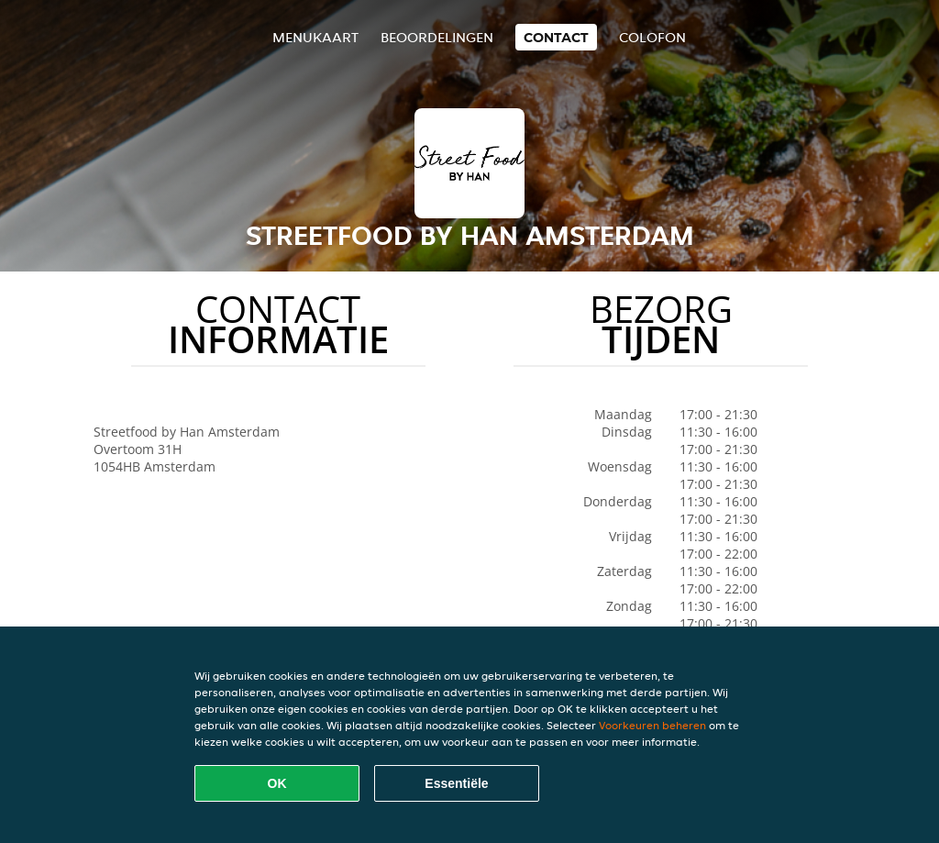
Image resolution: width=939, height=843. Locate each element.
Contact (556, 37)
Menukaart (315, 37)
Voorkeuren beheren (652, 725)
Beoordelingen (437, 37)
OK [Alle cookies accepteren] (277, 783)
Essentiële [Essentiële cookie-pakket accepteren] (456, 783)
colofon (652, 37)
